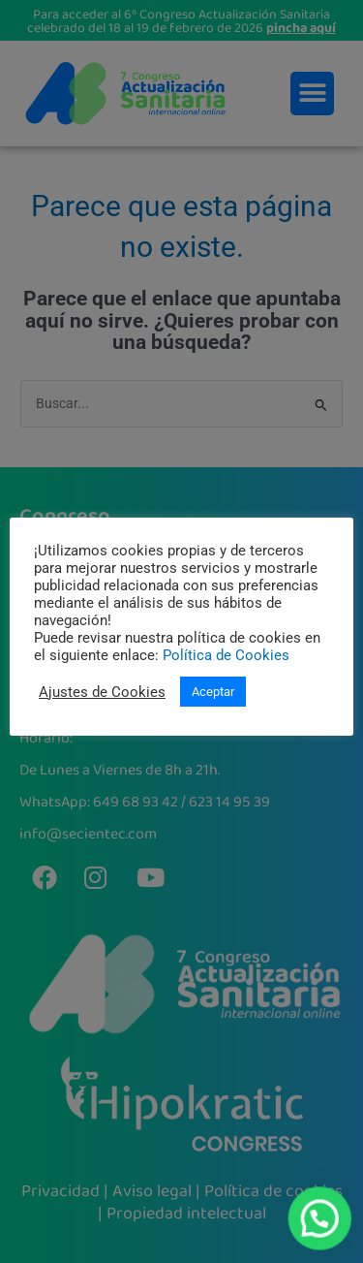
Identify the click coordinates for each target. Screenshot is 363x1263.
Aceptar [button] (213, 691)
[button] (320, 1220)
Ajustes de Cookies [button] (102, 692)
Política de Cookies (226, 655)
